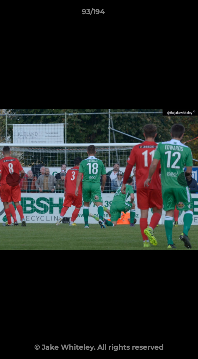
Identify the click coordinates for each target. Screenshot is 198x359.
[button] (162, 14)
